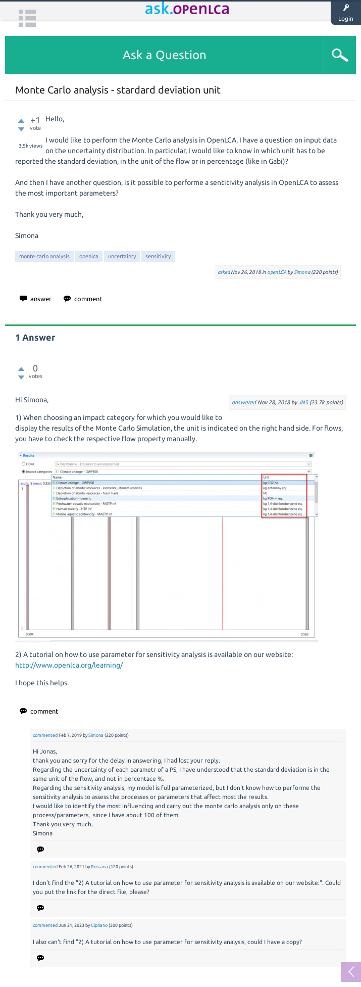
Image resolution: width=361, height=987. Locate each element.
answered (244, 402)
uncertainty (122, 256)
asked (224, 272)
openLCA (276, 272)
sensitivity (158, 256)
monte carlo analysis (44, 256)
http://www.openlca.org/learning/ (69, 665)
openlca (88, 256)
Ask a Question (165, 55)
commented (45, 735)
